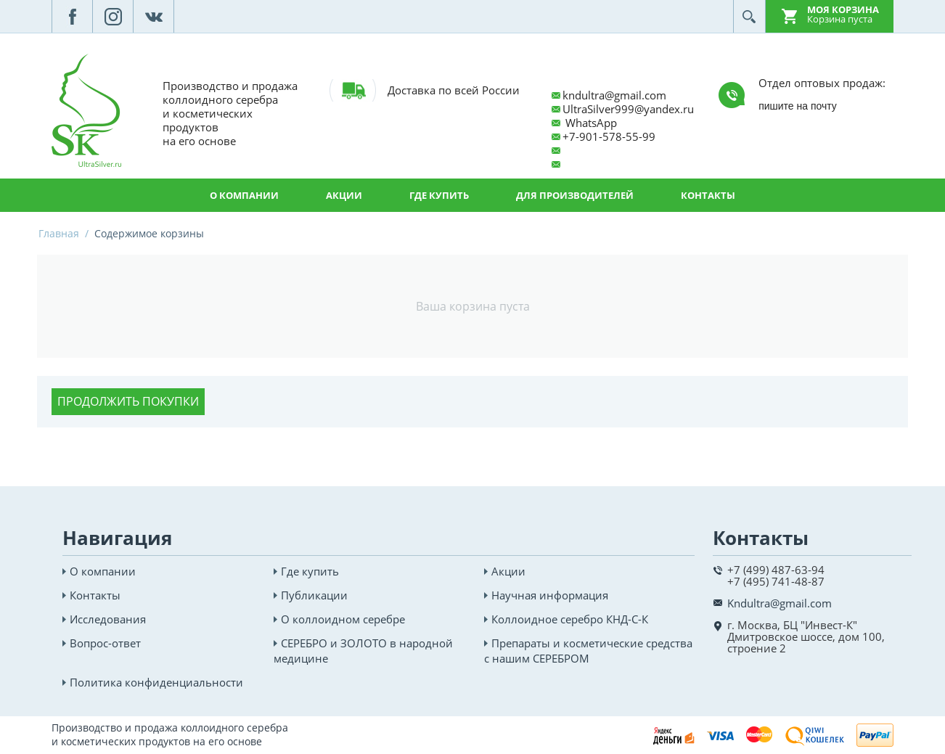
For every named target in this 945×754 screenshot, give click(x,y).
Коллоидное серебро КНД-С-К (569, 619)
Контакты (708, 195)
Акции (344, 195)
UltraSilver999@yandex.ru (628, 109)
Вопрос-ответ (105, 643)
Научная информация (549, 595)
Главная (58, 233)
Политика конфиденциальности (156, 682)
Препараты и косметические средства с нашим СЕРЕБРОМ (588, 650)
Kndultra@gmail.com (779, 603)
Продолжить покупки (128, 401)
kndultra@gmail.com (614, 95)
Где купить (439, 195)
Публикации (314, 595)
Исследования (108, 619)
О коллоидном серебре (343, 619)
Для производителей (575, 195)
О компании (244, 195)
